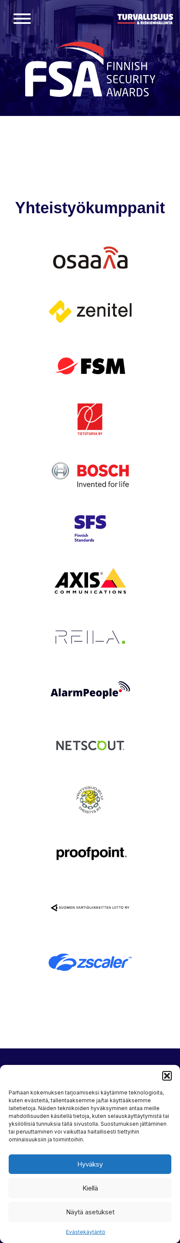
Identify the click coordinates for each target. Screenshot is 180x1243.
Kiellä (90, 1188)
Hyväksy (90, 1164)
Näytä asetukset (90, 1212)
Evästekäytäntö (85, 1232)
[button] (167, 1075)
